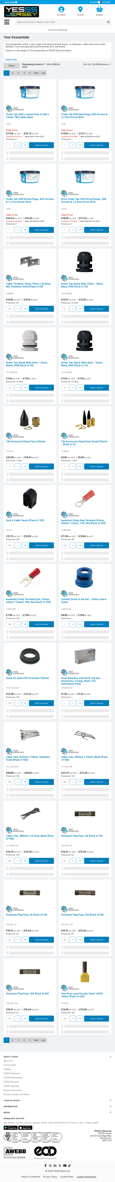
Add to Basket (41, 145)
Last (43, 73)
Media (57, 1112)
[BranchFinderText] (80, 10)
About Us (8, 1061)
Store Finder (10, 1065)
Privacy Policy (50, 1177)
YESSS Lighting (11, 1086)
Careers (7, 1069)
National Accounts (13, 1090)
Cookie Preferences (86, 1177)
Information (57, 1106)
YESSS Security (11, 1082)
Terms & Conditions (30, 1177)
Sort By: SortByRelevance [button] (96, 64)
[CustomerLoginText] (61, 8)
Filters (12, 65)
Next (36, 73)
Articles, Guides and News (16, 1094)
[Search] (108, 22)
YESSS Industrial (12, 1073)
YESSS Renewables (13, 1077)
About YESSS (57, 1056)
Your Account (57, 1100)
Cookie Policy (67, 1177)
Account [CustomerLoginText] (61, 14)
